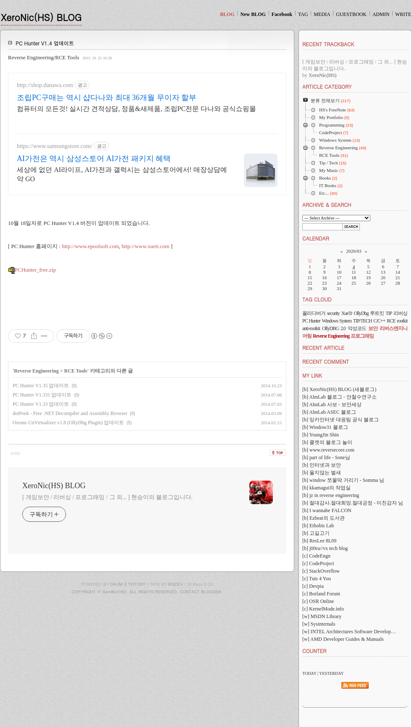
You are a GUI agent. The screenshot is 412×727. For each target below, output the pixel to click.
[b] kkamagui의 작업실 (326, 488)
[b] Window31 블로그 (325, 427)
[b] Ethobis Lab (318, 526)
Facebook (282, 14)
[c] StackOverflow (321, 571)
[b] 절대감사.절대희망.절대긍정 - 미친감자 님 (352, 503)
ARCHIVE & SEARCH (326, 204)
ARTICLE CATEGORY (326, 86)
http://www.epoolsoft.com (90, 246)
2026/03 (353, 251)
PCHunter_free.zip (32, 270)
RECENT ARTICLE (323, 347)
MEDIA (322, 14)
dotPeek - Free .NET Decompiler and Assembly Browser (70, 413)
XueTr (346, 313)
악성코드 (357, 328)
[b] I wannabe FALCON (326, 510)
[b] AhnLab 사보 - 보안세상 (332, 404)
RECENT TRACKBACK (328, 44)
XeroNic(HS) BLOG (41, 17)
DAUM (116, 584)
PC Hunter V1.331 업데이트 (42, 395)
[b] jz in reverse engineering (330, 495)
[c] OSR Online (318, 601)
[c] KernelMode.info (323, 609)
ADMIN (381, 14)
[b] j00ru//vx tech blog (325, 548)
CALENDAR (315, 238)
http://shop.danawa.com (45, 85)
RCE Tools (75, 371)
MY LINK (312, 375)
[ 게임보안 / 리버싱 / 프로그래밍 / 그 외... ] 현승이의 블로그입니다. (107, 497)
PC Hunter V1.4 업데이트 (45, 43)
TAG (303, 14)
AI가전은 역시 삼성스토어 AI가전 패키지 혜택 (94, 158)
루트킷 (377, 313)
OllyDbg (361, 313)
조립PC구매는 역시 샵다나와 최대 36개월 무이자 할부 (106, 97)
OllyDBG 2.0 (334, 328)
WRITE (403, 14)
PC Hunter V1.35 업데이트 (41, 386)
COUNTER (314, 650)
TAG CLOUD (317, 299)
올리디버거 (313, 313)
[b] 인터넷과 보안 (321, 465)
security (333, 313)
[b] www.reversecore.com (328, 450)
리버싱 (400, 313)
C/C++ (379, 321)
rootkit (402, 321)
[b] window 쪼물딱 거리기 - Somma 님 (343, 480)
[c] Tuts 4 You (316, 579)
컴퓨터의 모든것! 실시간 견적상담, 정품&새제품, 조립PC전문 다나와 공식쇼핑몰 (136, 108)
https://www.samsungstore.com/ (54, 146)
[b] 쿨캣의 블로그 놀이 (327, 442)
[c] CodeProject (318, 563)
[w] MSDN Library (321, 616)
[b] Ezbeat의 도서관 (323, 518)
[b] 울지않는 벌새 (321, 473)
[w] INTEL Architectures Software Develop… (349, 631)
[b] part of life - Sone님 (326, 457)
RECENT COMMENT (325, 361)
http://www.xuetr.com (145, 246)
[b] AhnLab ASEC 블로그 (329, 412)
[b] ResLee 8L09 (319, 541)
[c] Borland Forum (321, 594)
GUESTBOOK (351, 14)
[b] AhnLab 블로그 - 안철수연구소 (339, 397)
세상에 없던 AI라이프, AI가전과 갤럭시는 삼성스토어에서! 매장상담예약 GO (122, 174)
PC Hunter (311, 321)
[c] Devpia (313, 586)
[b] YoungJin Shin (320, 435)
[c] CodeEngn (316, 556)
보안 (373, 328)
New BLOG (253, 14)
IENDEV (175, 584)
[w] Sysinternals (318, 624)
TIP (389, 313)
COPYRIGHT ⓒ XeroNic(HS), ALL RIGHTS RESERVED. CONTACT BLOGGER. (147, 592)
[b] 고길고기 (316, 533)
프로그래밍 (362, 336)
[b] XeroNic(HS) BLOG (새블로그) (339, 389)
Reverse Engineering (36, 371)
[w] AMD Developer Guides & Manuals (343, 639)
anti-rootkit (311, 328)
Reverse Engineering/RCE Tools (43, 57)
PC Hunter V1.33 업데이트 (41, 404)
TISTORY (136, 584)
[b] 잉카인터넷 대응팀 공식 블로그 (340, 420)
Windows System (337, 321)
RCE (391, 321)
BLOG (227, 14)
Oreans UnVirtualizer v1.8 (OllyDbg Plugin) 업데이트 (68, 423)
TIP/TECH (362, 321)
